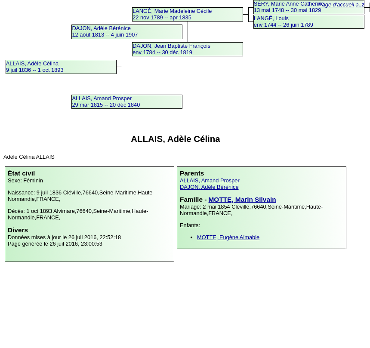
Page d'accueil (336, 4)
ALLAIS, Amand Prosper (210, 180)
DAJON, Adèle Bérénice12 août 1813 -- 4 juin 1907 (105, 31)
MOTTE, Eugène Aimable (228, 237)
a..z (360, 4)
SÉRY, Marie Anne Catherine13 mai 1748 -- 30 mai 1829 (289, 6)
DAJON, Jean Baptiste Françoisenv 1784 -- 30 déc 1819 (171, 49)
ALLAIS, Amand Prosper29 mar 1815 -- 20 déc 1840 (106, 101)
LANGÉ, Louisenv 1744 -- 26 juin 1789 (283, 21)
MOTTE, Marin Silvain (242, 199)
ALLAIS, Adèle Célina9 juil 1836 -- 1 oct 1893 (35, 66)
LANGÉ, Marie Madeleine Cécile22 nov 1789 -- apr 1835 (172, 14)
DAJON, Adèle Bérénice (209, 187)
